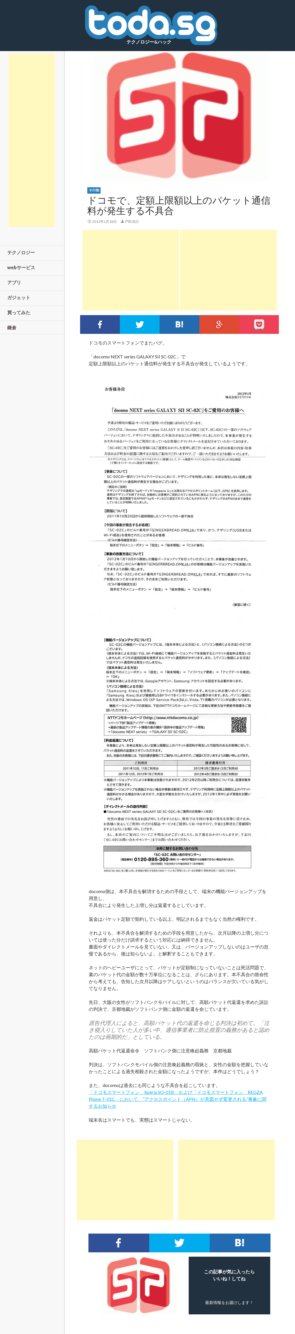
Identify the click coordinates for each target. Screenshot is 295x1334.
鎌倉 (11, 327)
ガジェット (18, 297)
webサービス (21, 267)
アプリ (14, 282)
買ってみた (18, 312)
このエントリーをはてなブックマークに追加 (179, 324)
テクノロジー (21, 252)
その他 (94, 190)
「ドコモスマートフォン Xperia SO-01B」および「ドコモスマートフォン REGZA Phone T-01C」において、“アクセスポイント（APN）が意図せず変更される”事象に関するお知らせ (177, 1099)
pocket (259, 324)
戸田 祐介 (132, 221)
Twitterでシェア (140, 324)
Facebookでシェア (100, 324)
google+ (219, 324)
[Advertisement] (130, 270)
